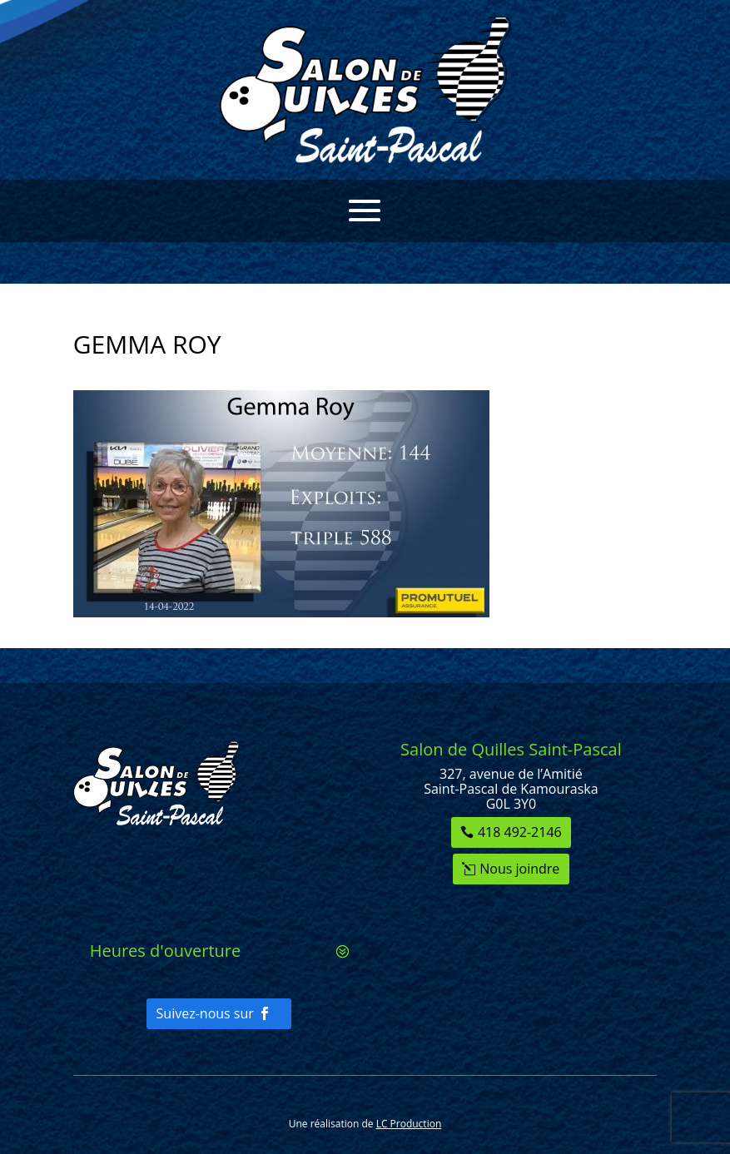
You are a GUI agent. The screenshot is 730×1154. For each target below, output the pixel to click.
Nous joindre (519, 868)
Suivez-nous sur (205, 1013)
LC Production (409, 1124)
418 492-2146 (520, 832)
